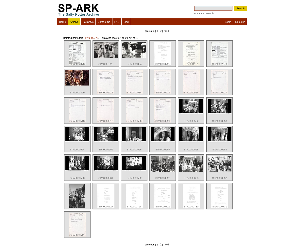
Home (62, 21)
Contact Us (104, 21)
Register (240, 21)
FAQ (117, 21)
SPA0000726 (91, 37)
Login (228, 21)
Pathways (88, 21)
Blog (126, 21)
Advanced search (204, 13)
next (166, 30)
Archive (74, 21)
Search (240, 8)
